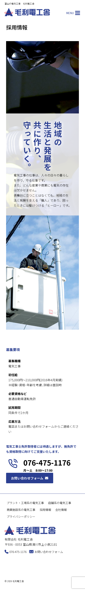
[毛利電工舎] (27, 12)
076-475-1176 (17, 552)
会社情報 (61, 510)
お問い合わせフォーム (48, 552)
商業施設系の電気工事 (21, 510)
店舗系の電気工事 (59, 503)
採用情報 (45, 510)
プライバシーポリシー (21, 516)
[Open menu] (72, 13)
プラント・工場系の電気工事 (25, 503)
